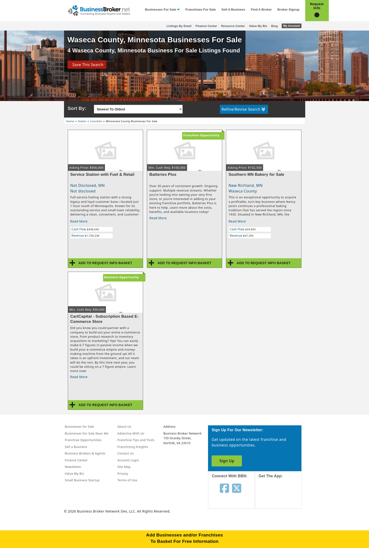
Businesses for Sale (160, 9)
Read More (79, 221)
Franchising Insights (132, 447)
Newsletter (73, 467)
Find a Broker (261, 9)
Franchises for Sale (200, 9)
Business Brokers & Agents (85, 453)
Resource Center (233, 26)
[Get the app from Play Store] (282, 530)
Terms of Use (127, 480)
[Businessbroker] (99, 10)
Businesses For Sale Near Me (86, 433)
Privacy (122, 473)
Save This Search (86, 64)
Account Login (128, 460)
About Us (124, 426)
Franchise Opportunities (83, 440)
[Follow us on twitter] (236, 488)
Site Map (124, 467)
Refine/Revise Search (243, 109)
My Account (291, 25)
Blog (274, 26)
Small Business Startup (82, 480)
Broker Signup (288, 9)
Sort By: (77, 108)
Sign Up (226, 460)
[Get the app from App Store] (282, 497)
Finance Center (206, 26)
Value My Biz (258, 26)
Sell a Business (233, 9)
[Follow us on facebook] (224, 488)
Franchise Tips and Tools (135, 440)
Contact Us (125, 453)
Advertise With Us (130, 433)
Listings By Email (179, 26)
